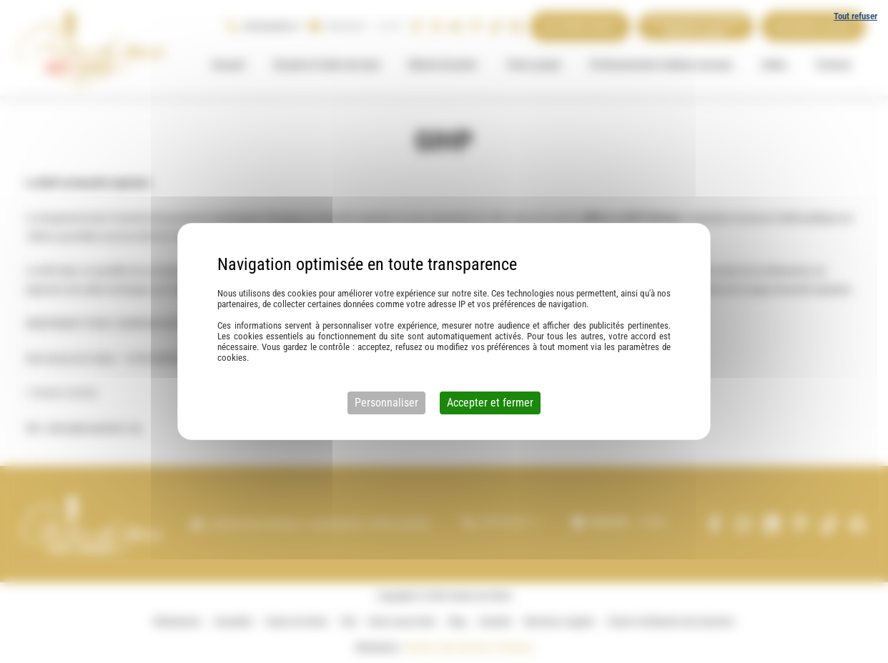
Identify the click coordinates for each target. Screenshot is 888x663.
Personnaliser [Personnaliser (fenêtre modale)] (386, 402)
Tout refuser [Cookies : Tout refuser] (855, 16)
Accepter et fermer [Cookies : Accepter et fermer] (490, 402)
